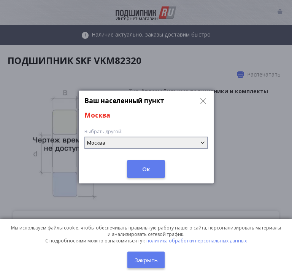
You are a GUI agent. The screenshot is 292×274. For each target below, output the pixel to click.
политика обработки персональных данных (196, 240)
